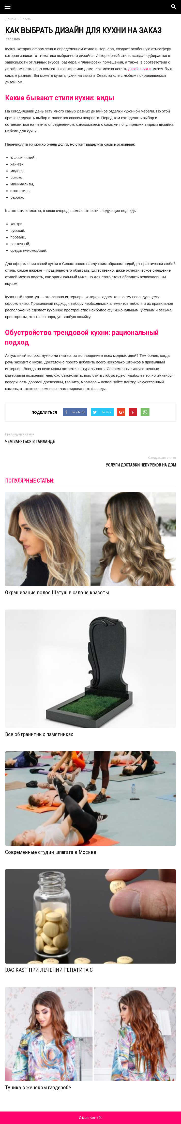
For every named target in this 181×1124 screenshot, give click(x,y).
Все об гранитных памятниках (39, 734)
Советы (26, 19)
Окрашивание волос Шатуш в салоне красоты (57, 592)
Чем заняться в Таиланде (30, 441)
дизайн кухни (140, 69)
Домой (10, 19)
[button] (174, 7)
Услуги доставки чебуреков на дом (141, 465)
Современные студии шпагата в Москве (50, 852)
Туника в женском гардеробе (38, 1087)
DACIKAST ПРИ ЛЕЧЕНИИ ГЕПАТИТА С (49, 970)
